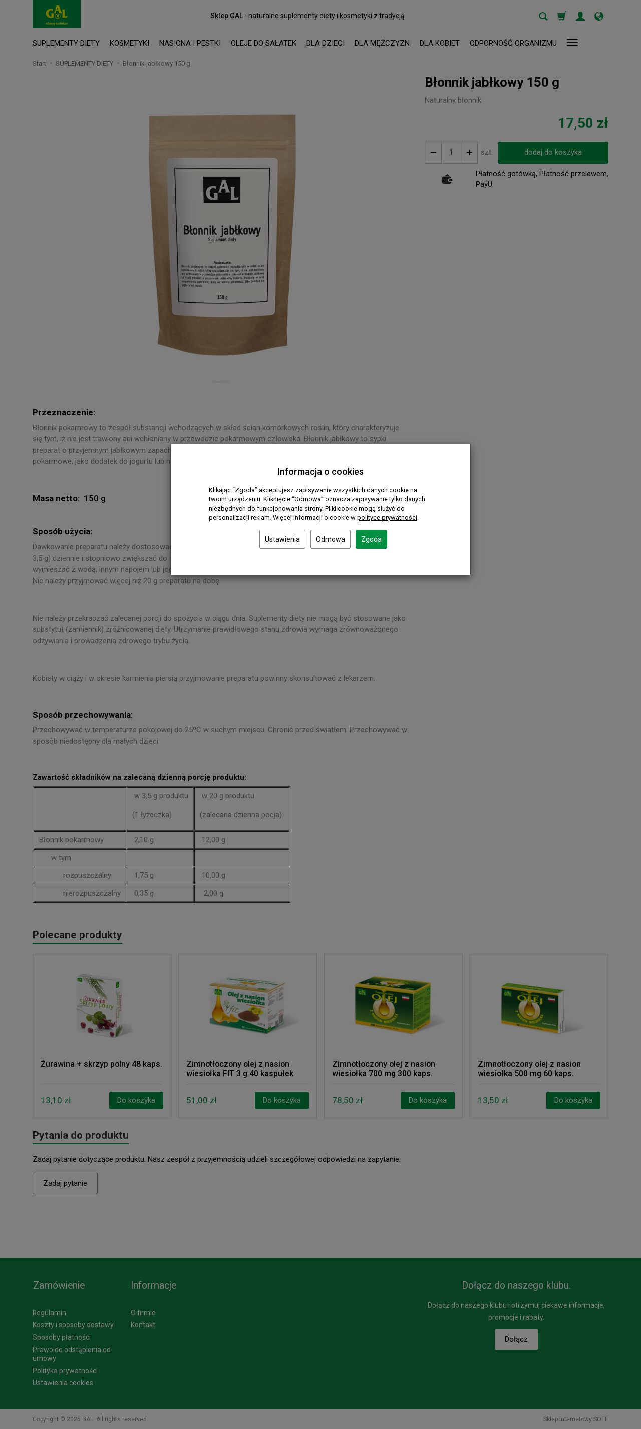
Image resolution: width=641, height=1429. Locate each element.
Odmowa (330, 539)
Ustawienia (282, 539)
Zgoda (371, 539)
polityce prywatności (387, 517)
